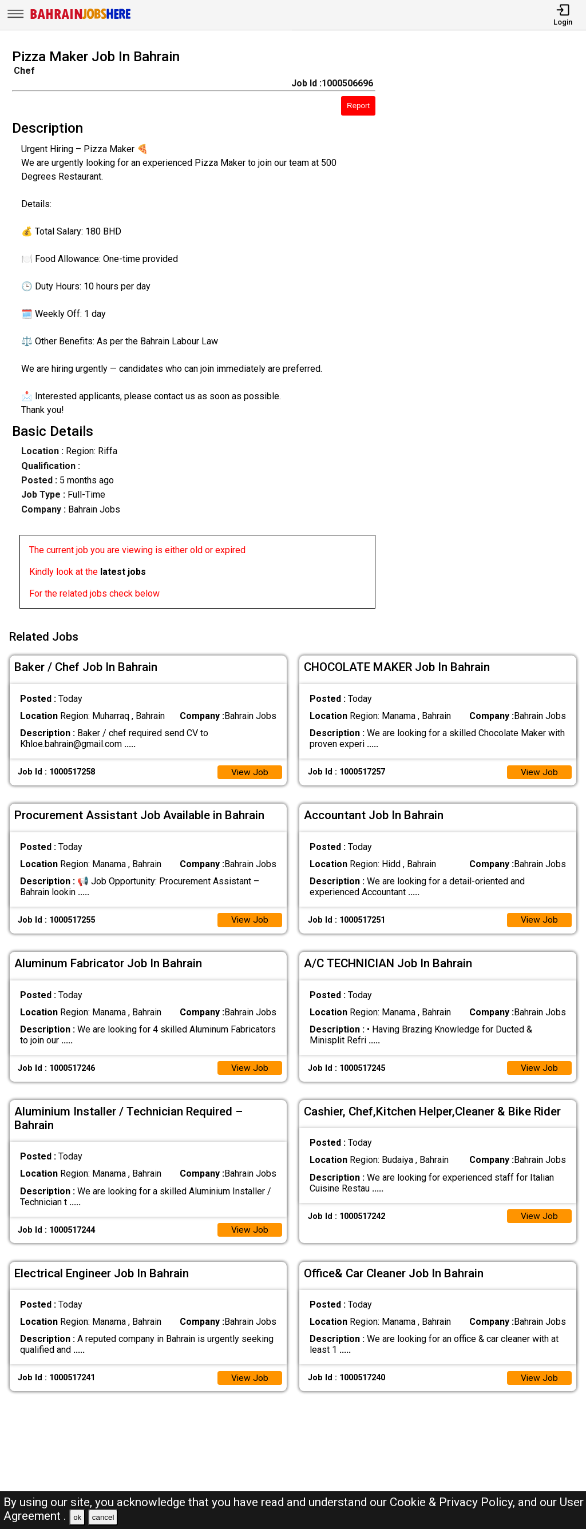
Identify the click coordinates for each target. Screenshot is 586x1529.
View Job (249, 769)
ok (77, 1517)
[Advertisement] (488, 332)
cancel (103, 1517)
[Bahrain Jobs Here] (80, 18)
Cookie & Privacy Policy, (454, 1502)
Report (358, 105)
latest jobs (123, 571)
